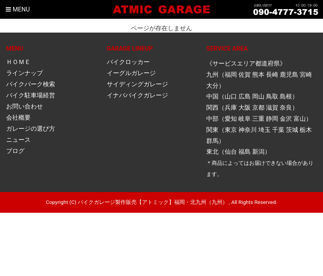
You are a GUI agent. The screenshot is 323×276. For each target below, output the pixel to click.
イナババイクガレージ (137, 95)
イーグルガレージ (131, 73)
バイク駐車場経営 (30, 95)
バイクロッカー (128, 62)
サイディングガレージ (137, 84)
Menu (18, 9)
